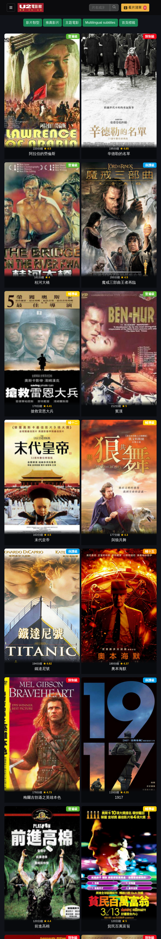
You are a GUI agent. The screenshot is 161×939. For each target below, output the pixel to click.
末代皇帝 (99, 152)
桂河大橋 (99, 88)
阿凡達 (61, 406)
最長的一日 (61, 850)
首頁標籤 (128, 22)
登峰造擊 (137, 723)
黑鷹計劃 (99, 406)
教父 (99, 533)
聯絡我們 (92, 909)
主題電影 (72, 22)
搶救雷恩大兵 (23, 152)
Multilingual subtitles (100, 22)
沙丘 (138, 533)
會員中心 (10, 917)
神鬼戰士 (137, 406)
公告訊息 (71, 909)
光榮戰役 (137, 786)
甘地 (23, 659)
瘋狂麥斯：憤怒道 (61, 596)
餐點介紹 (30, 909)
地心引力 (99, 596)
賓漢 (61, 152)
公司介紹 (133, 909)
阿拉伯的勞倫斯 (23, 88)
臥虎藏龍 (99, 850)
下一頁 (80, 862)
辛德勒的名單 (61, 88)
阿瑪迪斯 (23, 723)
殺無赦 (137, 659)
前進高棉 (23, 279)
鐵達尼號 (23, 215)
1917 (138, 215)
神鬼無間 (99, 279)
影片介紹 (10, 909)
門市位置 (51, 909)
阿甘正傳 (23, 406)
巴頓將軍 (61, 342)
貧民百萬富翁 (61, 279)
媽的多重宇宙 (99, 723)
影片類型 (32, 22)
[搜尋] (99, 7)
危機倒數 (23, 533)
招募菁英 (112, 909)
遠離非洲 (23, 342)
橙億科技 (87, 933)
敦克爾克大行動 (23, 596)
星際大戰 (137, 596)
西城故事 (61, 469)
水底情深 (99, 469)
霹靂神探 (137, 342)
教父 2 (137, 279)
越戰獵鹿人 (99, 342)
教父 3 (23, 786)
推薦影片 (52, 22)
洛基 (61, 533)
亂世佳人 (23, 469)
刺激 (99, 659)
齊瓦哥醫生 (61, 659)
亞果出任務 (137, 469)
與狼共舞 (137, 152)
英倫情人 (61, 723)
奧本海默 (61, 215)
